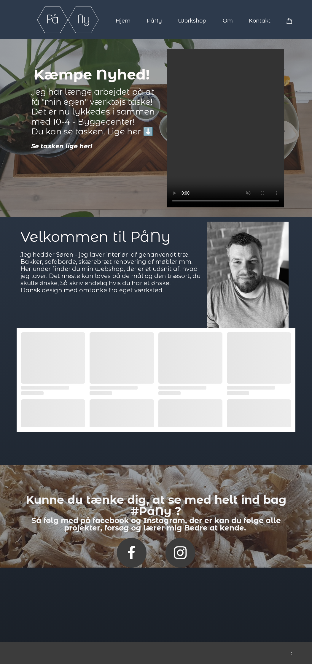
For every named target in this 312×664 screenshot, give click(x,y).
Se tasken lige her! (61, 146)
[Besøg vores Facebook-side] (132, 553)
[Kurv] (289, 20)
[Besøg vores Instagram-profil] (180, 553)
